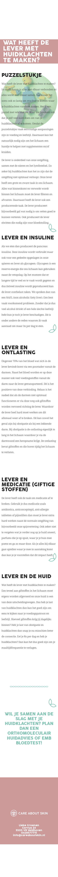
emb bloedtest (33, 740)
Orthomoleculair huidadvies (29, 735)
